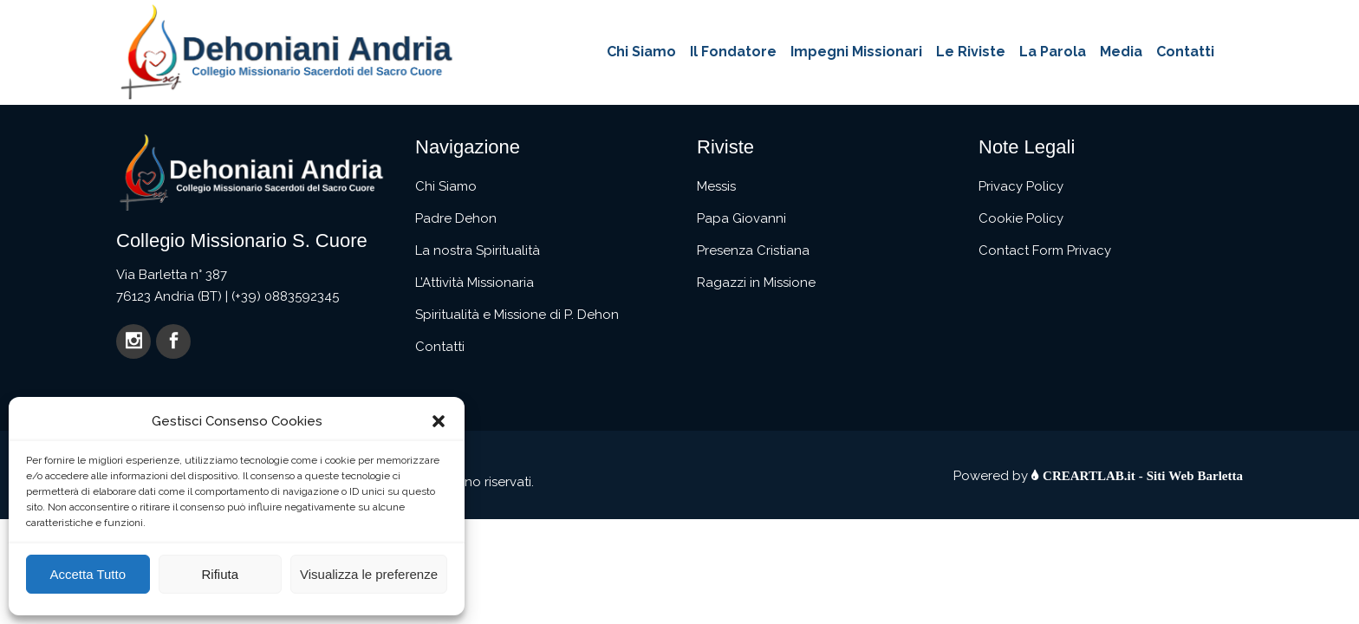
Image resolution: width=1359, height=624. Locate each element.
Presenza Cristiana (753, 250)
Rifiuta (219, 574)
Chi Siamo (446, 186)
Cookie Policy (1021, 218)
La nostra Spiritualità (477, 250)
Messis (716, 186)
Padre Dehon (456, 218)
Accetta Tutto (87, 574)
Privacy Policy (1021, 186)
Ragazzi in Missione (756, 282)
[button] (438, 421)
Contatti (440, 346)
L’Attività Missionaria (474, 282)
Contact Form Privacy (1045, 250)
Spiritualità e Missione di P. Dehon (517, 314)
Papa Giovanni (741, 218)
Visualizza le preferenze (369, 574)
